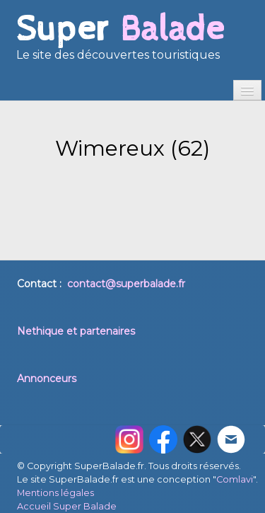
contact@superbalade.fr (126, 283)
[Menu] (247, 90)
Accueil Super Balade (67, 506)
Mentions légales (55, 493)
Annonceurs (46, 378)
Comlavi (234, 479)
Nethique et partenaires (76, 331)
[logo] (120, 42)
